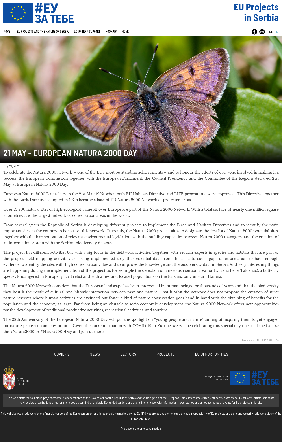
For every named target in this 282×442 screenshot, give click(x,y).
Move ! (7, 31)
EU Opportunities (211, 354)
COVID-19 (61, 354)
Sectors (128, 354)
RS (271, 32)
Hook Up (111, 31)
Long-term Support (87, 31)
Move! (126, 31)
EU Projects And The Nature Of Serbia (43, 31)
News (95, 354)
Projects (165, 354)
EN (276, 32)
